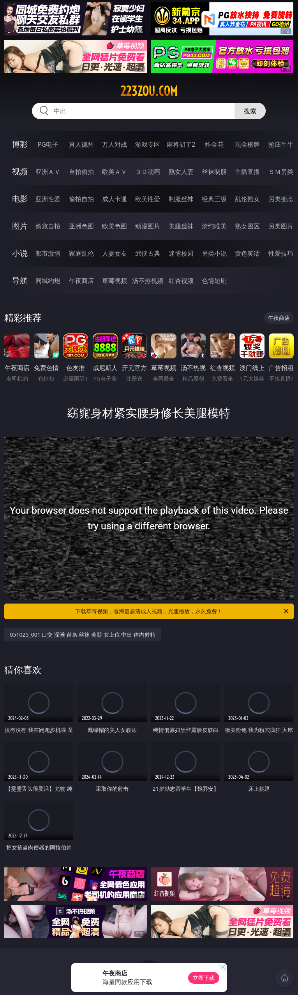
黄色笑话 (247, 253)
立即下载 (204, 977)
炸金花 (214, 144)
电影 (20, 198)
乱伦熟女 (247, 199)
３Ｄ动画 (147, 171)
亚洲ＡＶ (47, 171)
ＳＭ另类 (280, 171)
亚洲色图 (81, 226)
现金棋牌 (247, 144)
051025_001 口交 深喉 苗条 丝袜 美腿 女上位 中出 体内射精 (82, 634)
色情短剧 (214, 280)
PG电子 (48, 144)
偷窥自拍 (47, 226)
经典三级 (214, 199)
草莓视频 (114, 280)
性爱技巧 (280, 253)
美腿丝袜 (181, 226)
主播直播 (247, 171)
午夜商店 (81, 280)
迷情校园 (181, 253)
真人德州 (81, 144)
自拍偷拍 (81, 171)
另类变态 (280, 199)
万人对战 (114, 144)
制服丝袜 (181, 199)
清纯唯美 (214, 226)
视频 (20, 171)
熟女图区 (247, 226)
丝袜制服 (214, 171)
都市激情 (47, 253)
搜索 (250, 111)
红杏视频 (181, 280)
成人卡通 (114, 199)
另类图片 (280, 226)
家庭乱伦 (81, 253)
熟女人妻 (181, 171)
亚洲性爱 (47, 199)
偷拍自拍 (81, 199)
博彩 (20, 144)
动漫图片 (147, 226)
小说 (20, 253)
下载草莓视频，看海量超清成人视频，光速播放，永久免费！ (182, 611)
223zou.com (149, 91)
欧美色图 (114, 226)
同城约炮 (47, 280)
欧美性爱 (147, 199)
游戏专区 (147, 144)
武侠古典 (147, 253)
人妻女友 (114, 253)
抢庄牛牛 (280, 144)
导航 (20, 280)
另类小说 (214, 253)
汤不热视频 (147, 280)
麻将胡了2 (181, 144)
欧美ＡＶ (114, 171)
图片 (20, 226)
